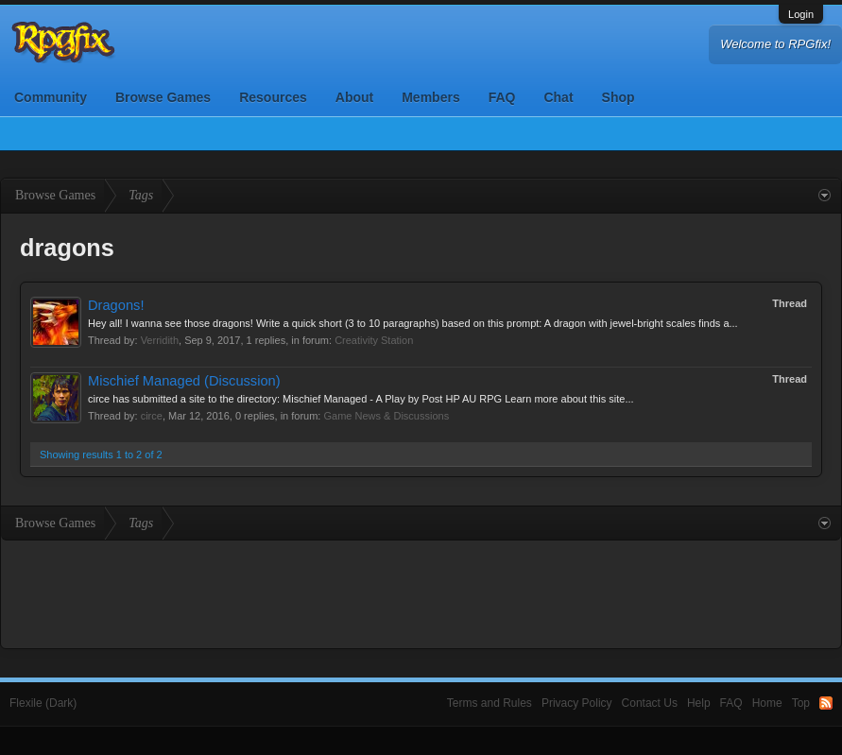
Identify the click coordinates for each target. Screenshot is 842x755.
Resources (273, 97)
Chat (558, 97)
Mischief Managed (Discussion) (184, 380)
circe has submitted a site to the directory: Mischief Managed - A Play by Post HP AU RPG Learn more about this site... (361, 398)
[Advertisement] (421, 592)
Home (767, 703)
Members (430, 97)
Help (699, 703)
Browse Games (163, 97)
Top (801, 703)
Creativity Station (374, 340)
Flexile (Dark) (43, 703)
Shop (618, 97)
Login (801, 14)
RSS (826, 703)
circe (152, 415)
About (354, 97)
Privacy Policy (576, 703)
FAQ (502, 97)
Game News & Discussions (386, 415)
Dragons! (116, 305)
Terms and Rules (489, 703)
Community (50, 97)
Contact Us (650, 703)
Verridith (160, 340)
